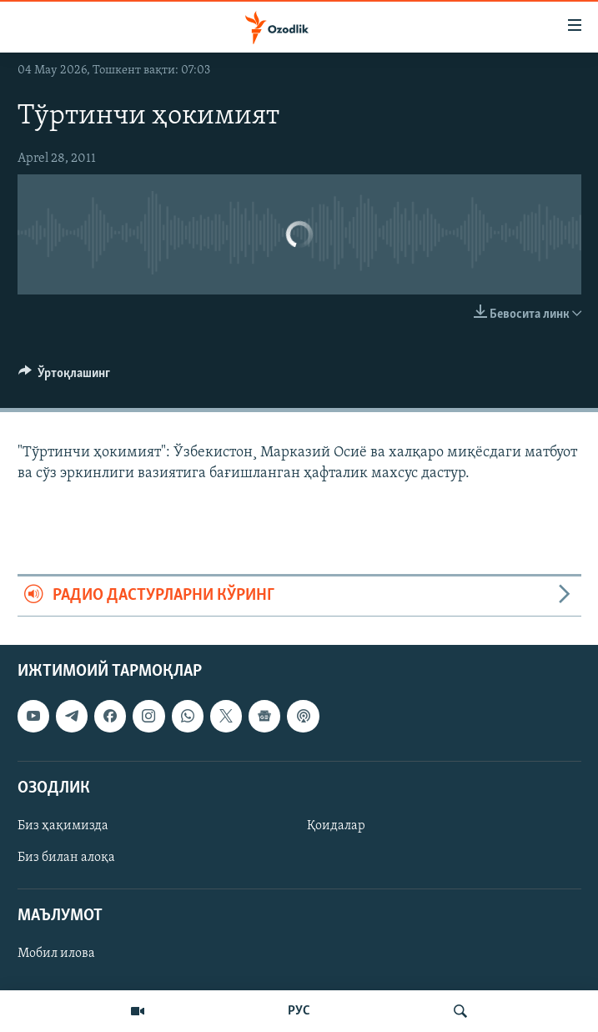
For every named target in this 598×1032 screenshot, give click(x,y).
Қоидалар (336, 826)
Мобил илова (56, 953)
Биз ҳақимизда (63, 826)
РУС (299, 1011)
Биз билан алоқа (66, 857)
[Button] (64, 377)
